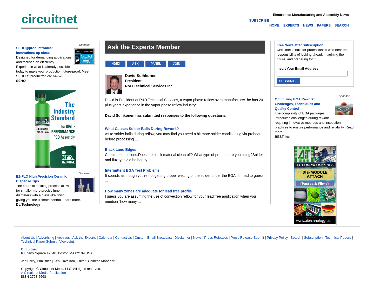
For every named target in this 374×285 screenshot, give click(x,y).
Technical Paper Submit (39, 241)
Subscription (313, 237)
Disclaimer (182, 237)
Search (296, 237)
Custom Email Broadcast (153, 237)
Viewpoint (66, 241)
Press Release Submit (247, 237)
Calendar (105, 237)
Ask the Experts (84, 237)
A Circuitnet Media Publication (43, 273)
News (197, 237)
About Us (28, 237)
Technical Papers (338, 237)
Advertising (45, 237)
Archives (63, 237)
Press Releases (216, 237)
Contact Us (123, 237)
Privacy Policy (277, 237)
